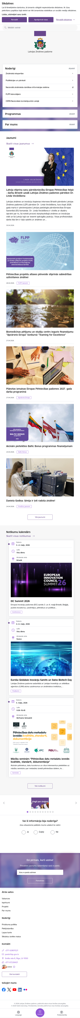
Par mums (6, 910)
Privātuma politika (9, 924)
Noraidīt (14, 19)
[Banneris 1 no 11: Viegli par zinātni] (40, 803)
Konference (16, 612)
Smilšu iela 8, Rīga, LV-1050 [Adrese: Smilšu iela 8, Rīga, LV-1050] (16, 958)
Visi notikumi (40, 786)
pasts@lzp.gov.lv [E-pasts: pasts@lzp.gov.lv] (12, 954)
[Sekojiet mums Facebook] (4, 990)
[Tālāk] (76, 803)
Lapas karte (7, 932)
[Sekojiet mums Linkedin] (20, 990)
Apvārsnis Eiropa (24, 398)
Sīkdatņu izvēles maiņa (11, 936)
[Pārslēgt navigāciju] (40, 1012)
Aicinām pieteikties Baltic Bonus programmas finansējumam (39, 446)
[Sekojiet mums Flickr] (25, 989)
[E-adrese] (7, 967)
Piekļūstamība (8, 928)
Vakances (6, 898)
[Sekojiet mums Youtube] (14, 989)
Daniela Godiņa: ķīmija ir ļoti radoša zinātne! (30, 500)
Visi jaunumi (40, 517)
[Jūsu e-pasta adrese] (40, 872)
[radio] (25, 831)
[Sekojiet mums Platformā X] (9, 990)
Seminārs (15, 773)
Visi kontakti (14, 974)
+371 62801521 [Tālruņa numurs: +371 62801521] (11, 950)
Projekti (5, 906)
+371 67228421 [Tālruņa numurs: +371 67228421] (11, 962)
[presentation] (21, 844)
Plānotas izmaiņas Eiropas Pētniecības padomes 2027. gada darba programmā (39, 390)
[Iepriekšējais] (4, 803)
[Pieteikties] (40, 880)
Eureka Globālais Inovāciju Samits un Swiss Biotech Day (41, 679)
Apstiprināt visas (41, 19)
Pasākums (15, 691)
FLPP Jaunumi (23, 283)
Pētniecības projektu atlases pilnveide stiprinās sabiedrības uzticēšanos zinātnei (38, 276)
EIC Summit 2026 (20, 601)
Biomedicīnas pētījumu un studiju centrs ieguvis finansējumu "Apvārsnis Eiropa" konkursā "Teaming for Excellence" (39, 333)
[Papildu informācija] (14, 967)
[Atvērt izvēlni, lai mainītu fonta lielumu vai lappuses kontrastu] (61, 1013)
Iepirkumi (6, 902)
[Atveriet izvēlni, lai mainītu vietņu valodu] (18, 1013)
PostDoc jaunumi (24, 506)
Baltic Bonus (22, 452)
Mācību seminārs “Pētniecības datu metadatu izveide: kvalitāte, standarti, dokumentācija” (40, 760)
